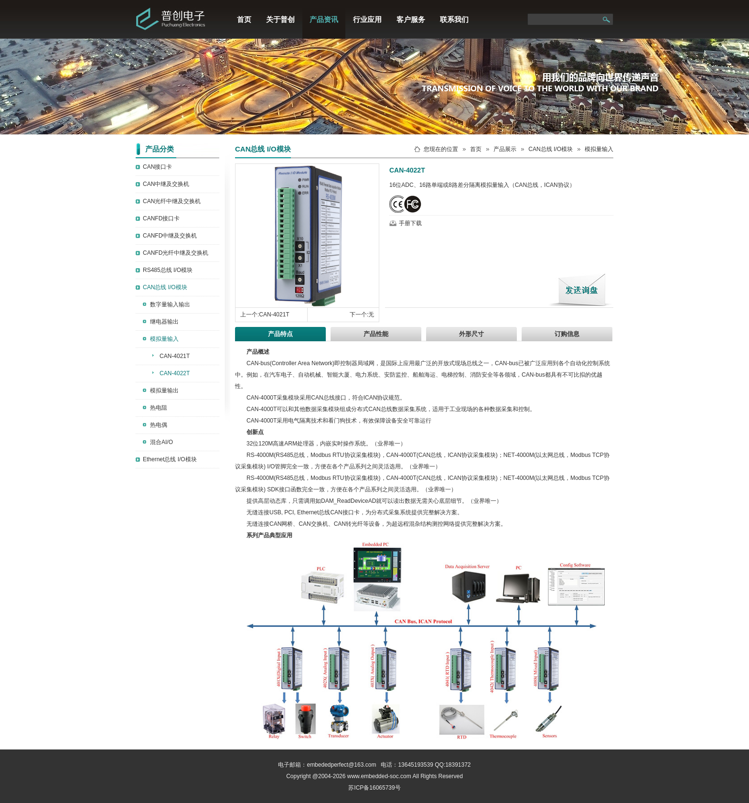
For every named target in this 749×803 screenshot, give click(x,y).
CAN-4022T (175, 373)
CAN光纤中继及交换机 (172, 201)
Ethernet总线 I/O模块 (170, 459)
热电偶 (158, 425)
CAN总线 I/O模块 (165, 287)
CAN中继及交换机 (166, 184)
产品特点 (280, 333)
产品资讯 (324, 19)
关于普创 (280, 19)
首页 (244, 19)
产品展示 (504, 149)
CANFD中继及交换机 (170, 235)
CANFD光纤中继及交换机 (175, 253)
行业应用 (367, 19)
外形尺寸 (471, 333)
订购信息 (567, 333)
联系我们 (454, 19)
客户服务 (410, 19)
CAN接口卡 (157, 166)
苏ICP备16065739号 (374, 787)
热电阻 (158, 407)
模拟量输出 (164, 390)
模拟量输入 (164, 339)
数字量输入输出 (170, 304)
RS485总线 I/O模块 (168, 270)
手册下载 (410, 223)
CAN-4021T (175, 356)
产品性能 (376, 333)
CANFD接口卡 (161, 218)
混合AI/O (161, 442)
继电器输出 (164, 321)
